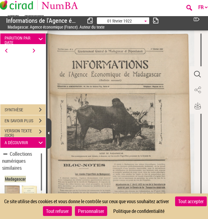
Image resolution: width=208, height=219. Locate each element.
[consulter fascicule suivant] (155, 20)
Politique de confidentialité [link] (138, 211)
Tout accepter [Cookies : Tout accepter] (191, 201)
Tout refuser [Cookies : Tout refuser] (57, 211)
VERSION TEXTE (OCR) (25, 132)
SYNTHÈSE (25, 110)
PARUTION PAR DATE (24, 38)
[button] (197, 74)
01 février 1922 (119, 21)
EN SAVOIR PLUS (25, 120)
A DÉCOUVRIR (24, 142)
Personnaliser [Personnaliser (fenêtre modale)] (91, 211)
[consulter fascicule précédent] (90, 20)
